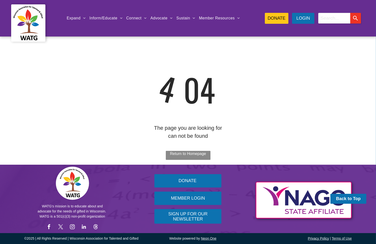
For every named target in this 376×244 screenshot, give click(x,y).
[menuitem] (76, 18)
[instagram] (72, 227)
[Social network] (95, 227)
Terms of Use (342, 238)
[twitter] (60, 227)
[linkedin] (84, 227)
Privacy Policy (318, 238)
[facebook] (49, 227)
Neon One (209, 238)
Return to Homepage (188, 154)
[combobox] (334, 18)
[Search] (355, 18)
